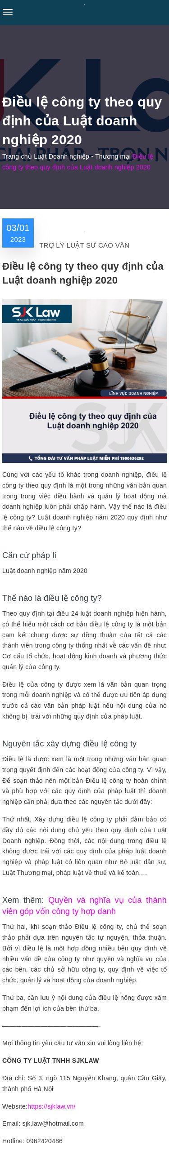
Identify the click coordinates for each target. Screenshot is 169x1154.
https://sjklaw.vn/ (51, 1106)
